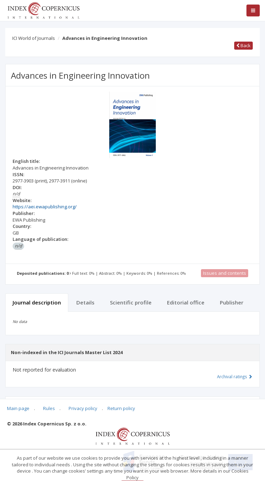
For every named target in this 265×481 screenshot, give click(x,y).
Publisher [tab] (231, 302)
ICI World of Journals (33, 38)
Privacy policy (83, 408)
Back (243, 45)
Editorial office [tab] (185, 302)
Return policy (121, 408)
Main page (18, 408)
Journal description (37, 302)
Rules (49, 408)
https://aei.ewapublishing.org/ (45, 206)
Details (85, 302)
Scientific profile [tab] (131, 302)
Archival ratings (234, 376)
